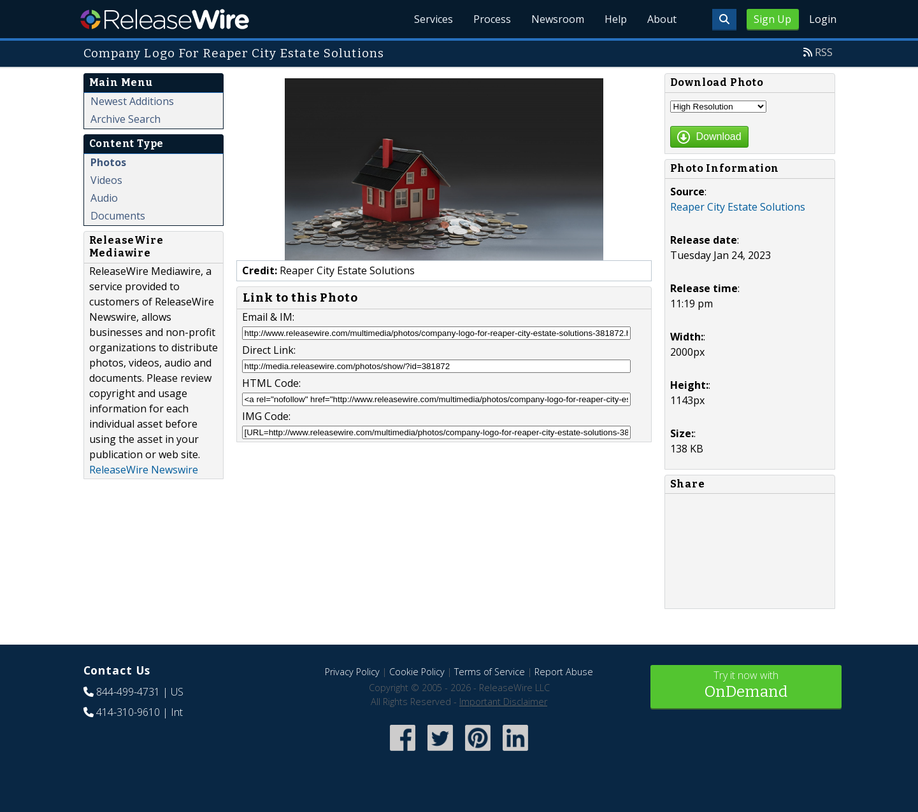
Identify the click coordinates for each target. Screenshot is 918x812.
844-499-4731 (128, 692)
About (662, 19)
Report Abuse (563, 672)
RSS (824, 52)
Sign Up (772, 19)
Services (433, 19)
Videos (106, 180)
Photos (108, 162)
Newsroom (557, 19)
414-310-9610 (128, 712)
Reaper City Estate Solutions (737, 207)
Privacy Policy (352, 672)
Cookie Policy (417, 672)
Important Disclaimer (503, 702)
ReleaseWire (164, 19)
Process (492, 19)
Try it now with (746, 685)
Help (616, 19)
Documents (117, 216)
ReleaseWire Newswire (143, 470)
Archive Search (125, 119)
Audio (104, 198)
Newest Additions (132, 101)
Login (822, 19)
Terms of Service (489, 672)
